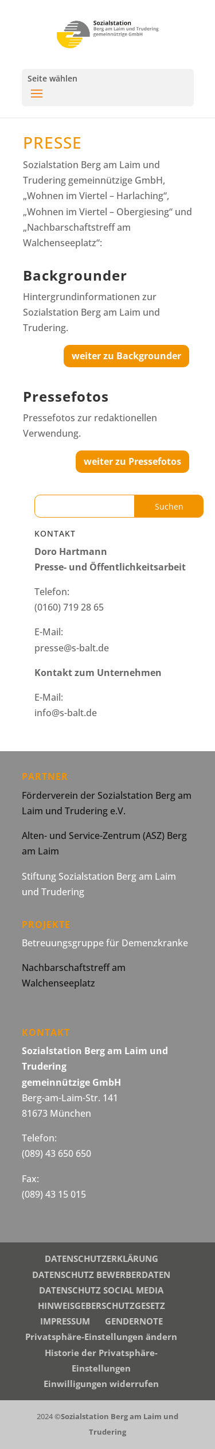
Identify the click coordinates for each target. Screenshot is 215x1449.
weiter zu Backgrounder (126, 355)
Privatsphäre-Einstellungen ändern (101, 1336)
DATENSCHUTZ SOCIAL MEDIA (101, 1290)
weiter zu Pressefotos (132, 461)
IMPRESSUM (65, 1321)
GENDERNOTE (134, 1321)
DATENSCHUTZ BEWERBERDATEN (101, 1274)
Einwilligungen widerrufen (101, 1383)
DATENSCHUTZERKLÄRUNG (101, 1258)
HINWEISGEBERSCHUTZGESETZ (101, 1305)
